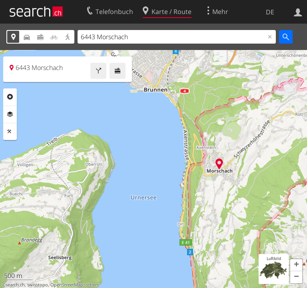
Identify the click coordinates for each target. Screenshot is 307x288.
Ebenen (10, 114)
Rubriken (10, 96)
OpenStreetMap (66, 285)
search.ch (15, 285)
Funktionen (10, 131)
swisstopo (37, 285)
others (92, 285)
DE (270, 12)
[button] (296, 265)
